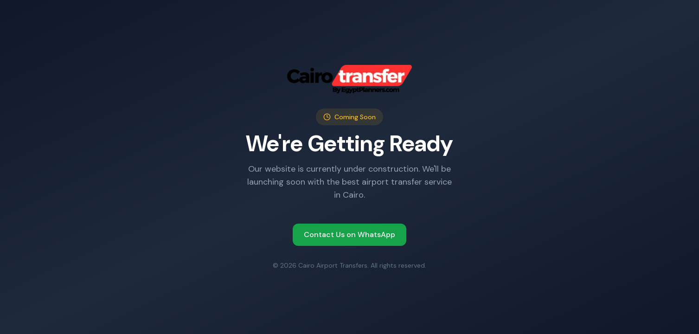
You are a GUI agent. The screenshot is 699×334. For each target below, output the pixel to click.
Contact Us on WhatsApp (349, 234)
